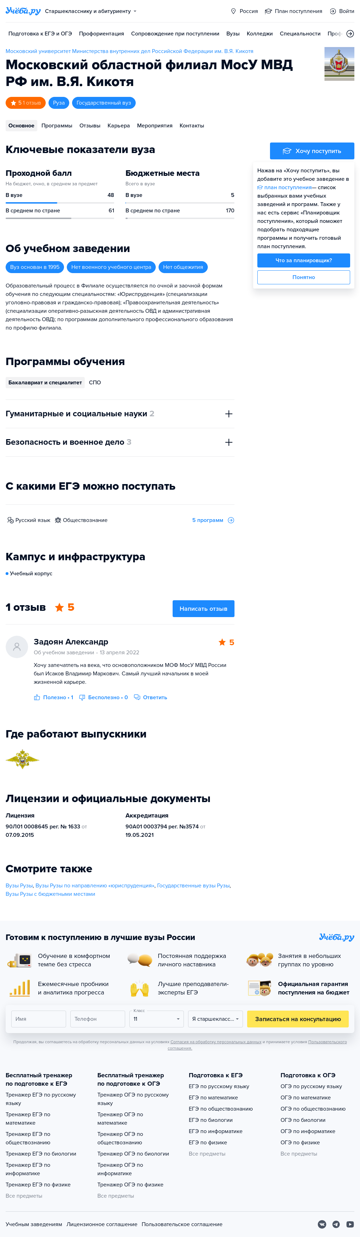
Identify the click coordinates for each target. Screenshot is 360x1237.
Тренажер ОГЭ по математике (120, 1118)
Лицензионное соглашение (101, 1224)
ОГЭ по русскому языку (311, 1086)
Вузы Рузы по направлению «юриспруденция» (95, 885)
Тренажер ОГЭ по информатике (120, 1169)
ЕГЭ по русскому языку (219, 1086)
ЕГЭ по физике (208, 1142)
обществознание (85, 520)
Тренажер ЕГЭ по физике (38, 1184)
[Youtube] (350, 1224)
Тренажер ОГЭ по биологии (133, 1153)
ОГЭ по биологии (303, 1120)
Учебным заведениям (34, 1224)
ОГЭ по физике (300, 1142)
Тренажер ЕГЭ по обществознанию (28, 1138)
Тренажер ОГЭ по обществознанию (120, 1138)
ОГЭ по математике (306, 1097)
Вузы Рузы (19, 885)
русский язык (32, 520)
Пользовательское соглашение (182, 1224)
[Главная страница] (23, 11)
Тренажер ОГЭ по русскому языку (133, 1099)
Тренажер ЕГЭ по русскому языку (41, 1099)
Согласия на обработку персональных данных (216, 1041)
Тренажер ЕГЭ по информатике (28, 1169)
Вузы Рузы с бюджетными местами (50, 894)
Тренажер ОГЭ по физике (130, 1184)
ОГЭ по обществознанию (313, 1108)
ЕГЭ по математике (213, 1097)
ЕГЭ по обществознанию (221, 1108)
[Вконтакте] (322, 1224)
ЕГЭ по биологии (211, 1120)
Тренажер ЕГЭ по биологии (41, 1153)
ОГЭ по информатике (308, 1131)
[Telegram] (336, 1224)
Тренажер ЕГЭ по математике (28, 1118)
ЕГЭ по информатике (216, 1131)
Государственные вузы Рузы (193, 885)
